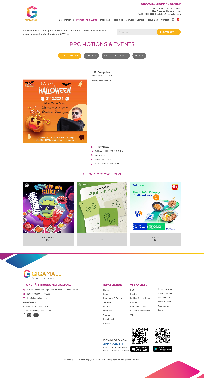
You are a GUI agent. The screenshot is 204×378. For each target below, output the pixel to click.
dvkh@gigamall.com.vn (37, 298)
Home (59, 19)
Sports (160, 310)
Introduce (69, 19)
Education (134, 302)
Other (132, 315)
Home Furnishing (165, 293)
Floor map (118, 19)
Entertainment (164, 297)
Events (91, 55)
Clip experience (115, 55)
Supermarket (163, 306)
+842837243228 (102, 147)
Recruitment (153, 19)
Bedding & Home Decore (141, 298)
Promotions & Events (86, 19)
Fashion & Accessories (140, 311)
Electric (133, 294)
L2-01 (116, 163)
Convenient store (165, 289)
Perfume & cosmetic (139, 306)
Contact (165, 19)
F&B (132, 290)
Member (130, 19)
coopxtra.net (100, 155)
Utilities (140, 19)
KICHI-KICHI (48, 237)
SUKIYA (155, 237)
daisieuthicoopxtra (103, 159)
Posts (139, 55)
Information (112, 285)
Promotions (70, 55)
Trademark (105, 19)
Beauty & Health (164, 302)
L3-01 (111, 163)
